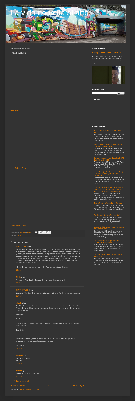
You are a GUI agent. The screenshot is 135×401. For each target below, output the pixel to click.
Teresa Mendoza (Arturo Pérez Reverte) (108, 203)
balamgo (19, 355)
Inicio (49, 386)
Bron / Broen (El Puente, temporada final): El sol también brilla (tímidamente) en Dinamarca (108, 174)
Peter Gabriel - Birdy (18, 168)
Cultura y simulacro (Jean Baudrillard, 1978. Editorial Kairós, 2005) (109, 159)
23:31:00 (19, 376)
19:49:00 (19, 363)
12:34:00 (19, 296)
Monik (18, 277)
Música (20, 235)
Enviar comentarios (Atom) (29, 389)
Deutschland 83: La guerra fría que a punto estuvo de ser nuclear (109, 228)
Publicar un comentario (22, 381)
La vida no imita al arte (49, 12)
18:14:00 (19, 270)
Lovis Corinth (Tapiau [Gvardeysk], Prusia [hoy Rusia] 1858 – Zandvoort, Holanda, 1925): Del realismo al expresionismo (108, 189)
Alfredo (19, 303)
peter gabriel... (15, 110)
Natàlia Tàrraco (22, 246)
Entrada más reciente (18, 386)
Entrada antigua (78, 386)
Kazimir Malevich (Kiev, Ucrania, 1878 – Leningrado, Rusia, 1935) (108, 145)
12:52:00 (19, 348)
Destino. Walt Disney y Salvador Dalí (107, 215)
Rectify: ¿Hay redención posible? (106, 53)
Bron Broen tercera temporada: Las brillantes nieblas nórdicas (106, 241)
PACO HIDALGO (22, 290)
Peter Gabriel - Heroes (19, 226)
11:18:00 (19, 283)
